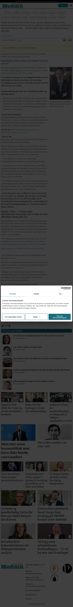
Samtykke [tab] (12, 294)
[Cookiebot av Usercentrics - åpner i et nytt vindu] (62, 288)
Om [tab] (60, 294)
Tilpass (36, 317)
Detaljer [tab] (36, 294)
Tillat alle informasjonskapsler (60, 316)
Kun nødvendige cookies (13, 317)
